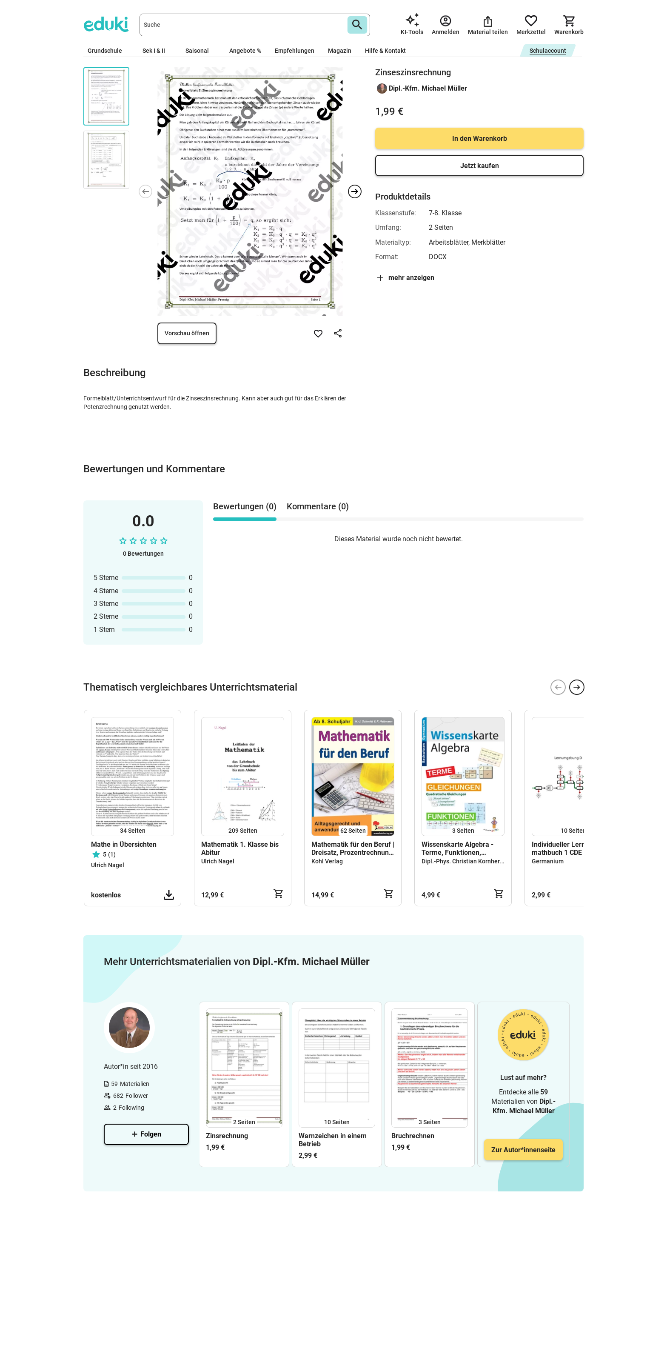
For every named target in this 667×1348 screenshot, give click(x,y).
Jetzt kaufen (479, 166)
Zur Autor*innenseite (523, 1150)
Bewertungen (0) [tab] (244, 506)
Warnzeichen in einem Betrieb (333, 1140)
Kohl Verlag (327, 861)
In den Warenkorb (479, 138)
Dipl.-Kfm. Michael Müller (428, 88)
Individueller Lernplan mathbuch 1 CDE (565, 848)
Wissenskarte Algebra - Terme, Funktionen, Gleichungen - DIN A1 (457, 848)
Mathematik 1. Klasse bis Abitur (240, 848)
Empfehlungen (294, 50)
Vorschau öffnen (187, 333)
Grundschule (108, 50)
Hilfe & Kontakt (385, 50)
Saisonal (200, 50)
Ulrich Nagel (107, 865)
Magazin (339, 50)
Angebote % (245, 50)
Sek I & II (157, 50)
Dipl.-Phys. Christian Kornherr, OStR (470, 861)
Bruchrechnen (412, 1136)
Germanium (548, 861)
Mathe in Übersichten (124, 844)
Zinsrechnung (227, 1136)
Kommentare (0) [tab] (318, 506)
